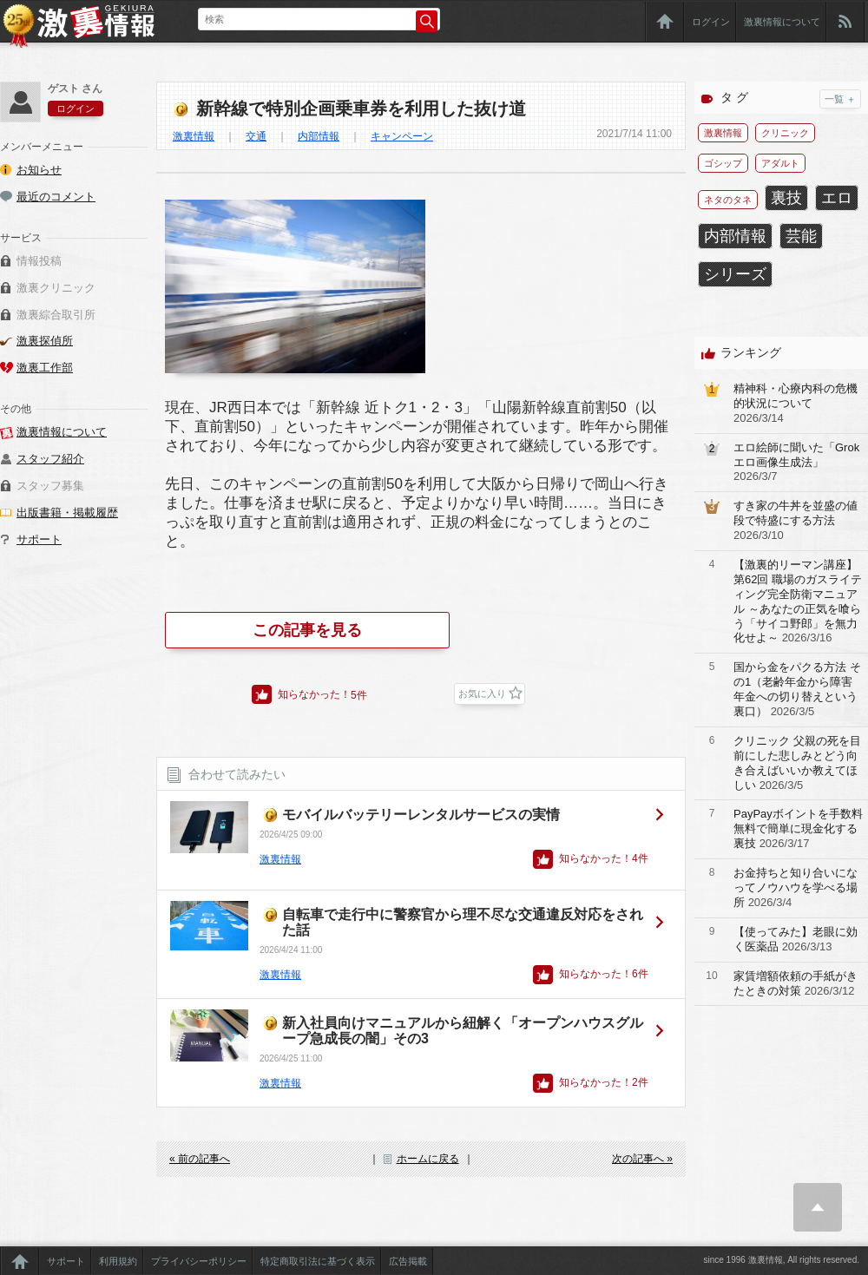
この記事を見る (307, 630)
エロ (836, 198)
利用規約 (118, 1261)
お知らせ (39, 169)
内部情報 (318, 136)
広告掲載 (408, 1261)
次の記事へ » (642, 1159)
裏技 (786, 198)
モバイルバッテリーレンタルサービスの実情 (421, 814)
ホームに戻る (428, 1159)
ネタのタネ (728, 199)
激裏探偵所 (44, 340)
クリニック (785, 133)
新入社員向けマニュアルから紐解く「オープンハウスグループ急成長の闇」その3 (462, 1030)
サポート (39, 539)
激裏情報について (782, 21)
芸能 (801, 236)
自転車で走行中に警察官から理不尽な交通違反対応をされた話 (462, 922)
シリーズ (735, 274)
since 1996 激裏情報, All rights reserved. (781, 1260)
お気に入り (482, 693)
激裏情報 (193, 136)
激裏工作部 (44, 367)
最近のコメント (55, 196)
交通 (256, 136)
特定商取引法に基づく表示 (317, 1261)
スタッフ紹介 (50, 458)
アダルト (780, 163)
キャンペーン (402, 136)
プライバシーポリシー (199, 1261)
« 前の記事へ (199, 1159)
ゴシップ (723, 163)
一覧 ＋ (840, 99)
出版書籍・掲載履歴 (67, 512)
